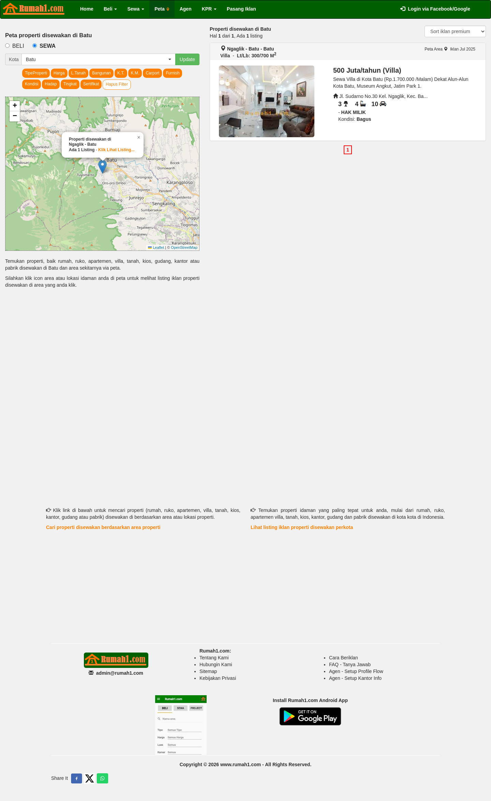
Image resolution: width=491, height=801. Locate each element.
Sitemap (208, 671)
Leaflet (156, 247)
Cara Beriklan (343, 657)
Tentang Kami (214, 657)
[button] (102, 167)
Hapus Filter (117, 84)
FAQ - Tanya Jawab (350, 664)
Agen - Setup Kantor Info (355, 678)
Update (187, 59)
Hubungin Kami (215, 664)
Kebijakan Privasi (217, 678)
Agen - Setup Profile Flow (356, 671)
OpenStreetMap (184, 247)
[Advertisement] (102, 346)
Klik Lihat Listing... (116, 149)
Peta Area (436, 49)
